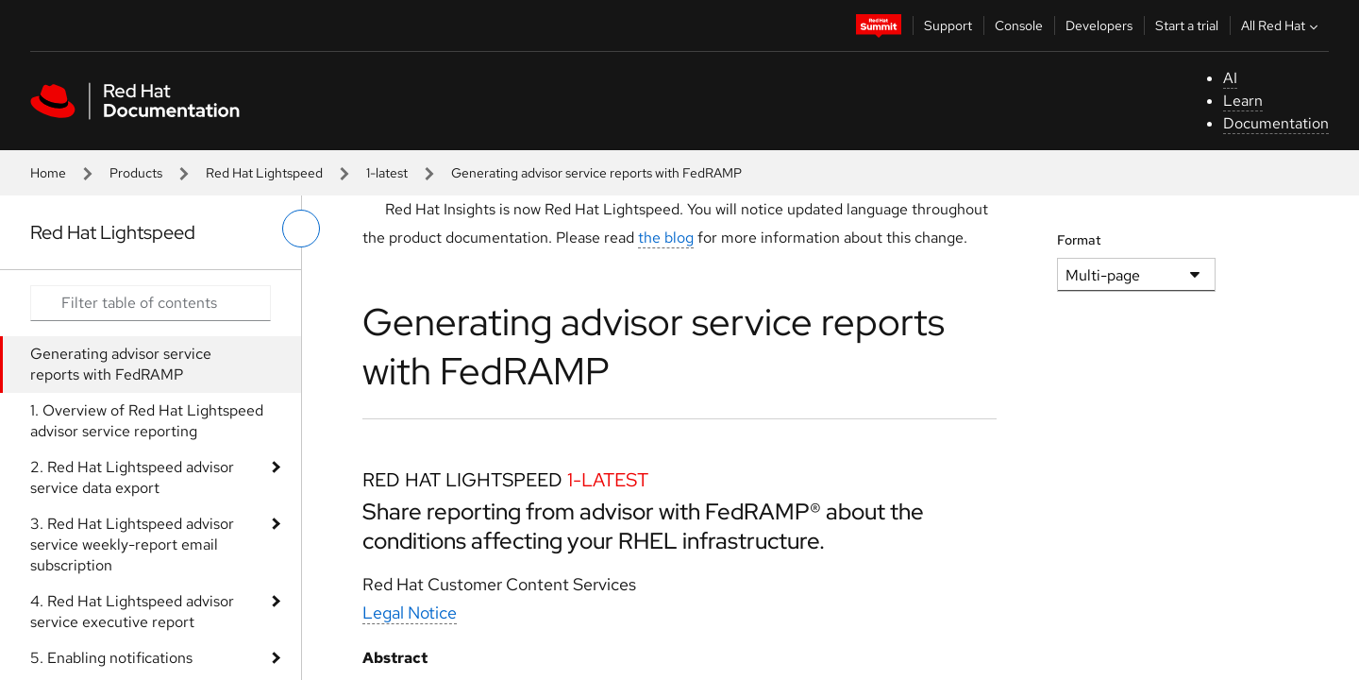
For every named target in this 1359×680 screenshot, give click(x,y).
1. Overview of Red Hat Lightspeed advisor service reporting (146, 420)
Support (948, 25)
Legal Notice (409, 612)
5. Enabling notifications (111, 658)
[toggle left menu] (301, 228)
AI (1230, 78)
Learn (1243, 100)
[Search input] (150, 303)
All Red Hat (1281, 25)
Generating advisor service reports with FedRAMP (120, 364)
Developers (1098, 25)
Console (1019, 25)
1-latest (387, 172)
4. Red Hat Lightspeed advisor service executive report (132, 611)
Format (1079, 239)
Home (48, 172)
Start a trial (1186, 25)
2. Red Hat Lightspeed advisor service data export (132, 477)
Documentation (1276, 123)
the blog (666, 237)
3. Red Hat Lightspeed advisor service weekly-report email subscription (132, 544)
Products (135, 172)
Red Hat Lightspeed (264, 172)
